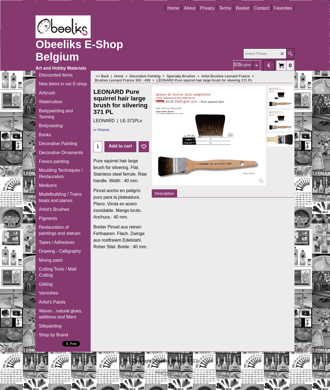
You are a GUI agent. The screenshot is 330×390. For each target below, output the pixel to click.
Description (164, 193)
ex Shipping (101, 129)
